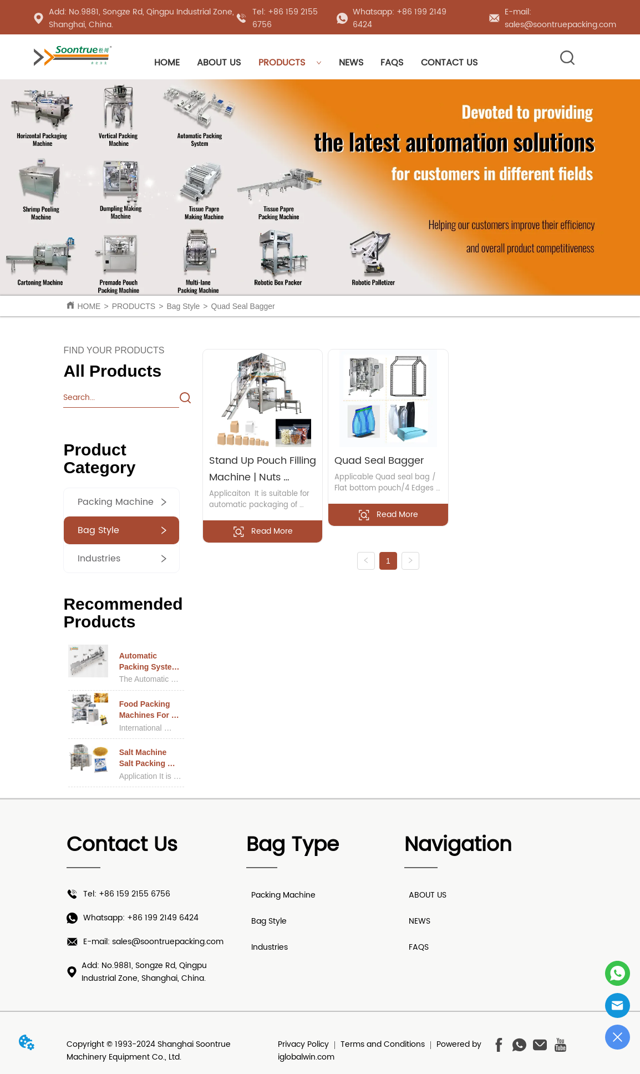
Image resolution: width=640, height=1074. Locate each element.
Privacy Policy (303, 1044)
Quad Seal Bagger (243, 306)
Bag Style (183, 306)
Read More (262, 531)
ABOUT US (219, 62)
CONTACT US (449, 62)
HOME (167, 62)
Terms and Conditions (383, 1044)
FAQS (391, 62)
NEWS (351, 62)
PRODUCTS (290, 62)
